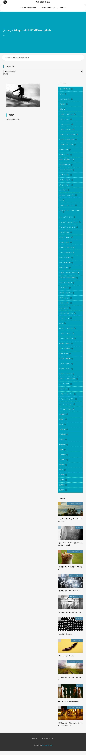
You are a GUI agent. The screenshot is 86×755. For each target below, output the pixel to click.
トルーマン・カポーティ (67, 313)
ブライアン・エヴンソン (67, 338)
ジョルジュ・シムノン (66, 247)
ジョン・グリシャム (65, 257)
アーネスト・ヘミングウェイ (68, 134)
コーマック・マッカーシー (67, 195)
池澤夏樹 (63, 485)
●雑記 (62, 109)
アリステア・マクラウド (67, 114)
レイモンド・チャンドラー (67, 399)
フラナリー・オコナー (66, 333)
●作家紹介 (63, 104)
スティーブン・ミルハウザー (68, 278)
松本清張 (63, 475)
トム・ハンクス (64, 308)
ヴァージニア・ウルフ (66, 409)
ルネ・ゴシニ (64, 389)
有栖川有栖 (63, 455)
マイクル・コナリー (65, 358)
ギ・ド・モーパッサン (66, 170)
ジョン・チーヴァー (65, 262)
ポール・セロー (64, 353)
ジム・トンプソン (65, 232)
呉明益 (62, 424)
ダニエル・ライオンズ (66, 293)
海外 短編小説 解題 (43, 2)
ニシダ (62, 323)
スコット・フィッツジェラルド (68, 273)
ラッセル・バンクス (65, 369)
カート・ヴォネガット (66, 160)
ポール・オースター (65, 348)
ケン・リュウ (64, 190)
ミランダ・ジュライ (65, 364)
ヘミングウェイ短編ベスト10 (28, 7)
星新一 (62, 449)
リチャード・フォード (66, 374)
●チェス (62, 94)
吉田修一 (63, 419)
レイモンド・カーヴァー (67, 394)
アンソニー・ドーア (65, 124)
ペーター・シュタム (65, 343)
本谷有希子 (63, 460)
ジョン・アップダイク (66, 252)
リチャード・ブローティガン (68, 379)
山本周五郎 (63, 444)
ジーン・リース (64, 268)
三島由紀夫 (63, 414)
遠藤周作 (63, 490)
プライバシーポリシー (48, 742)
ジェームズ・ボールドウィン (68, 227)
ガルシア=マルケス (65, 165)
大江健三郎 (63, 429)
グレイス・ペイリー (65, 185)
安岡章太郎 (63, 434)
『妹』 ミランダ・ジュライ (67, 660)
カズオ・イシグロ (65, 155)
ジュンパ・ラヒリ (65, 242)
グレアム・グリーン (65, 180)
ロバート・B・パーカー (66, 404)
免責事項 (34, 742)
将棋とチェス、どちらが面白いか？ (70, 706)
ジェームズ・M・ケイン (66, 217)
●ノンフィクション (65, 99)
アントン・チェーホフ (66, 129)
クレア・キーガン (65, 175)
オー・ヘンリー (64, 150)
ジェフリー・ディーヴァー (67, 205)
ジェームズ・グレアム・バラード (69, 222)
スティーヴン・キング (66, 283)
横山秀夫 (63, 480)
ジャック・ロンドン (65, 237)
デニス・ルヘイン (65, 298)
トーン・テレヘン (65, 318)
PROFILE (63, 7)
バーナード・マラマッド (67, 328)
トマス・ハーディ (65, 303)
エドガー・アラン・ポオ (67, 145)
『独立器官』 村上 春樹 (66, 638)
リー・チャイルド (65, 384)
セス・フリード (64, 288)
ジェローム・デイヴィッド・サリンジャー (70, 211)
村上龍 (62, 470)
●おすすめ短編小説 (65, 89)
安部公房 (63, 439)
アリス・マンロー (65, 119)
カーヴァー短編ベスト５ (48, 7)
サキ (61, 200)
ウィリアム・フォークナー (67, 139)
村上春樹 (63, 465)
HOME (8, 57)
